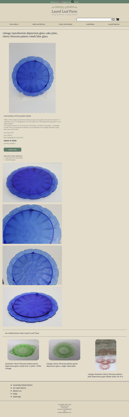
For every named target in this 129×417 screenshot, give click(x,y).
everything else (113, 24)
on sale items (19, 387)
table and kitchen (38, 24)
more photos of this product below (17, 116)
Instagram (65, 2)
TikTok (76, 2)
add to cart (13, 150)
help (15, 393)
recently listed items (23, 385)
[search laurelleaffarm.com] (114, 19)
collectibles (90, 24)
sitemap (17, 396)
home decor (14, 24)
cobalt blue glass (10, 160)
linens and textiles (65, 24)
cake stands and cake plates (14, 158)
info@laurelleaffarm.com (64, 412)
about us (17, 390)
